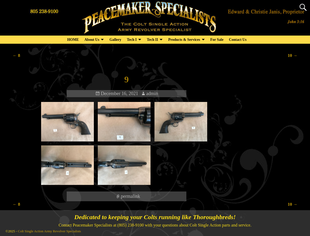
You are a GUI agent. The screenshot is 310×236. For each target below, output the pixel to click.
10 (292, 55)
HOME (73, 40)
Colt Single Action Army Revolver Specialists (49, 231)
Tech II (152, 40)
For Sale (217, 40)
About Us (91, 40)
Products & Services (184, 40)
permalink (130, 196)
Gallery (115, 40)
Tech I (132, 40)
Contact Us (238, 40)
